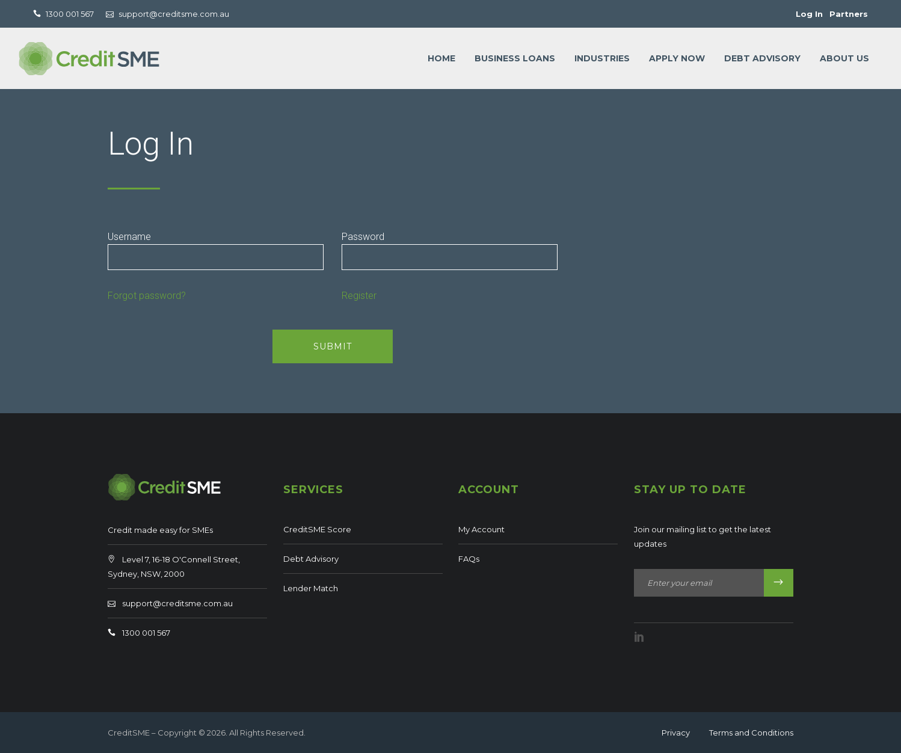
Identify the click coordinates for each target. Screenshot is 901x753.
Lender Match (310, 588)
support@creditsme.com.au (177, 603)
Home (441, 58)
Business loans (515, 58)
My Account (481, 529)
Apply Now (677, 58)
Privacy (676, 732)
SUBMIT (332, 346)
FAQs (468, 559)
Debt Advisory (762, 58)
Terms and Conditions (751, 732)
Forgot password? (147, 295)
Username (129, 236)
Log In (809, 14)
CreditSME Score (317, 529)
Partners (848, 14)
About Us (844, 58)
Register (359, 295)
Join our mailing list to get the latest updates (702, 536)
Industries (602, 58)
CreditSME (129, 732)
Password (363, 236)
